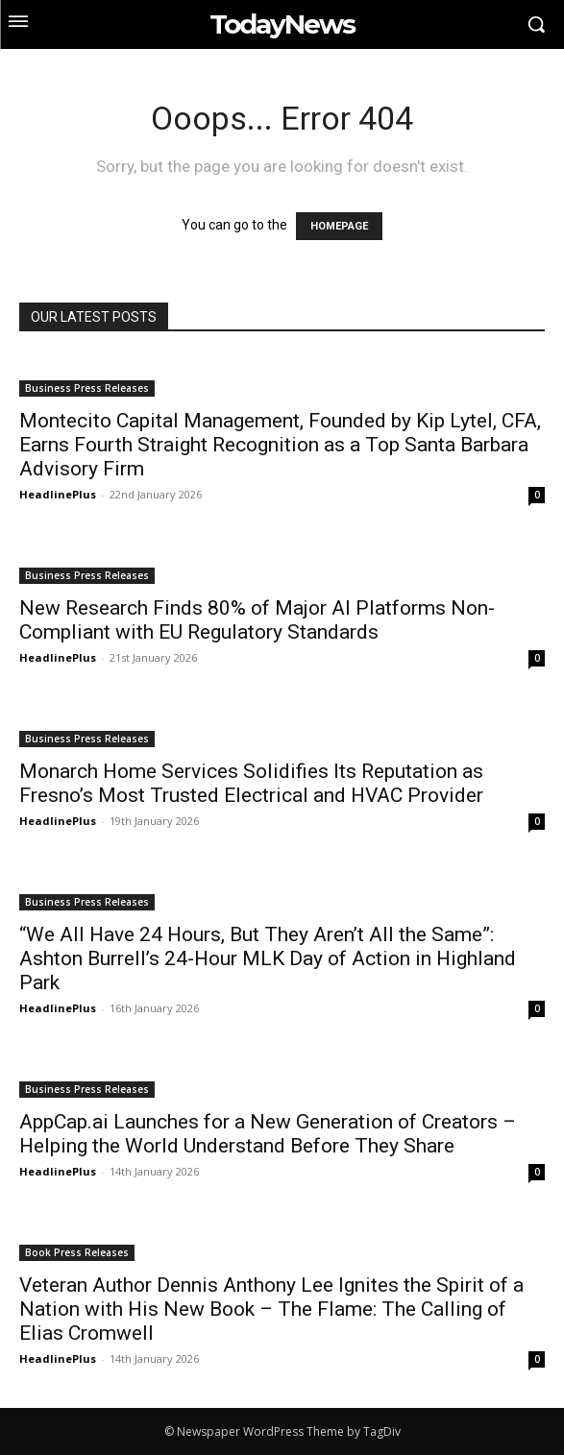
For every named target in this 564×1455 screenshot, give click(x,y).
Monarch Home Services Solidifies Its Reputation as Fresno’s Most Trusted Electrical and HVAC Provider (251, 783)
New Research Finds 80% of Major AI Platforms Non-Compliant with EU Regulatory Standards (257, 619)
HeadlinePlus (57, 494)
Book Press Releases (77, 1252)
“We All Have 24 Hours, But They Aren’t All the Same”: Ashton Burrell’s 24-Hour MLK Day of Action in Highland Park (267, 958)
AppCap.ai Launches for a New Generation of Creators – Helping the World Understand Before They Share (267, 1133)
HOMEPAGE (339, 226)
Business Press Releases (87, 388)
